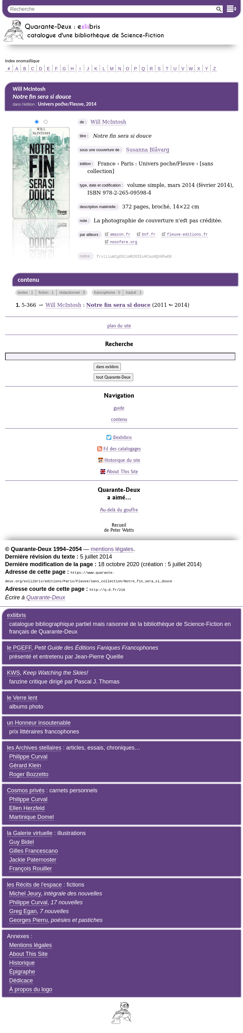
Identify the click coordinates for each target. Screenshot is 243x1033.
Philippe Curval (28, 756)
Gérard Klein (25, 765)
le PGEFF (19, 648)
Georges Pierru (28, 920)
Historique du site (122, 460)
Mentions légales (30, 945)
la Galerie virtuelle (30, 833)
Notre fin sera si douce (118, 305)
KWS (13, 673)
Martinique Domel (31, 817)
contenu (119, 419)
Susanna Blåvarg (147, 150)
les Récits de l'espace (34, 884)
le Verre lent (22, 698)
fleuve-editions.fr (187, 234)
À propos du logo (30, 989)
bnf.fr (148, 234)
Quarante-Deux (45, 597)
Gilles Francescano (33, 851)
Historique (22, 963)
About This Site (122, 471)
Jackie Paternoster (32, 860)
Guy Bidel (21, 842)
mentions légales (111, 549)
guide (119, 408)
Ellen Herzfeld (27, 808)
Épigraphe (22, 971)
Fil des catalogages (122, 448)
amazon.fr (120, 234)
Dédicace (21, 980)
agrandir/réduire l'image (9, 122)
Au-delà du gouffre (119, 509)
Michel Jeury (25, 893)
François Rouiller (30, 868)
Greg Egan (23, 911)
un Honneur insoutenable (39, 723)
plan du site (119, 325)
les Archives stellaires (34, 748)
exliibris (16, 615)
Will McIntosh (108, 122)
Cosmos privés (26, 790)
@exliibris (122, 437)
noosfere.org (123, 242)
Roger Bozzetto (28, 774)
